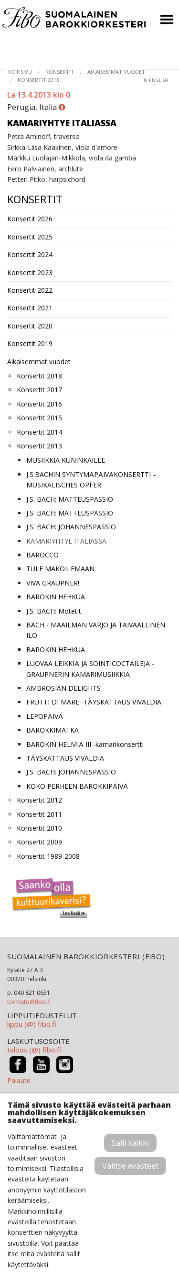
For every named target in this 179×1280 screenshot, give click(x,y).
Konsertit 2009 (39, 841)
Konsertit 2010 (39, 828)
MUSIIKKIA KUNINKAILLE (65, 460)
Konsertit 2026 (30, 218)
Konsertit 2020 (30, 325)
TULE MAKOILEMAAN (60, 568)
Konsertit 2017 (39, 389)
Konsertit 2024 (30, 254)
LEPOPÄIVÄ (44, 716)
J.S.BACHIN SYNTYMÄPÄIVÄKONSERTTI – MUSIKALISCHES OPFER (91, 479)
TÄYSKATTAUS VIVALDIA (65, 758)
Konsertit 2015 (39, 417)
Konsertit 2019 (30, 343)
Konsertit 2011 (39, 814)
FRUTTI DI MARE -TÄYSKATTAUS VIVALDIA (93, 701)
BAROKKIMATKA (52, 729)
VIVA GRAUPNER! (52, 582)
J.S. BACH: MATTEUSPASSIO (69, 499)
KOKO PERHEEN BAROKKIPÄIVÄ (77, 786)
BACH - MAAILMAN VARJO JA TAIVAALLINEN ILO (95, 630)
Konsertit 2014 (39, 432)
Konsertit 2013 (38, 79)
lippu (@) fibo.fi (31, 1024)
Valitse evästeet (130, 1166)
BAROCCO (42, 554)
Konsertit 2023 (30, 272)
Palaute (19, 1080)
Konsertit (59, 71)
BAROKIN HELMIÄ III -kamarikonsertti (85, 744)
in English (155, 80)
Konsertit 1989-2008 (48, 856)
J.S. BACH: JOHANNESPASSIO (71, 526)
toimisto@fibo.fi (29, 1002)
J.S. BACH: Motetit (53, 610)
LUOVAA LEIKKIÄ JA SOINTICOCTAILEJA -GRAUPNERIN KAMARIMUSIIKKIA (90, 668)
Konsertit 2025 (30, 236)
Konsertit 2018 (39, 375)
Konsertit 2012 (39, 799)
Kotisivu (20, 71)
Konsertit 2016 (39, 403)
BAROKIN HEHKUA (55, 596)
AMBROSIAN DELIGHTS (63, 688)
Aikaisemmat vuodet (116, 71)
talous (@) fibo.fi (34, 1049)
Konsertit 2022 (30, 290)
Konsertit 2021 (30, 307)
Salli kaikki (130, 1143)
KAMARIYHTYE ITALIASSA (66, 541)
